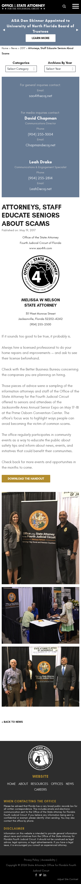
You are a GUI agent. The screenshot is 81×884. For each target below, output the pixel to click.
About (23, 784)
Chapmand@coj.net (40, 145)
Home (11, 784)
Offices (57, 784)
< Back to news (12, 721)
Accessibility (48, 859)
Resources (39, 784)
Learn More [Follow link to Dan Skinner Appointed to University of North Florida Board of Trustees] (40, 38)
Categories (21, 63)
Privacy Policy (31, 859)
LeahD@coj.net (41, 189)
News (70, 784)
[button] (4, 30)
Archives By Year (60, 63)
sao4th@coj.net (40, 96)
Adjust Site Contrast (67, 879)
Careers (40, 790)
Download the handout (26, 478)
